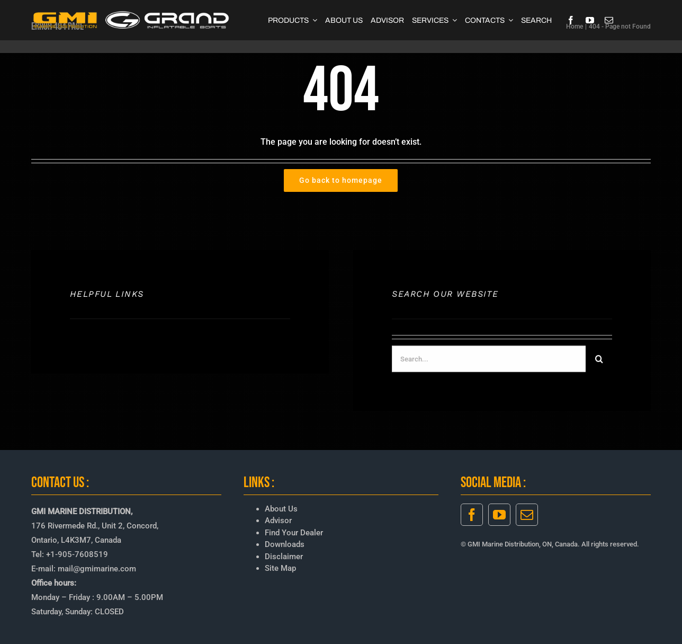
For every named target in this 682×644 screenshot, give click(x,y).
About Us (281, 509)
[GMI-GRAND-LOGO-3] (131, 13)
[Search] (599, 360)
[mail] (609, 20)
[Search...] (489, 360)
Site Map (280, 568)
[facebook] (571, 20)
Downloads (284, 544)
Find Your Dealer (294, 532)
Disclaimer (284, 556)
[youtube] (590, 20)
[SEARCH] (536, 20)
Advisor (278, 520)
